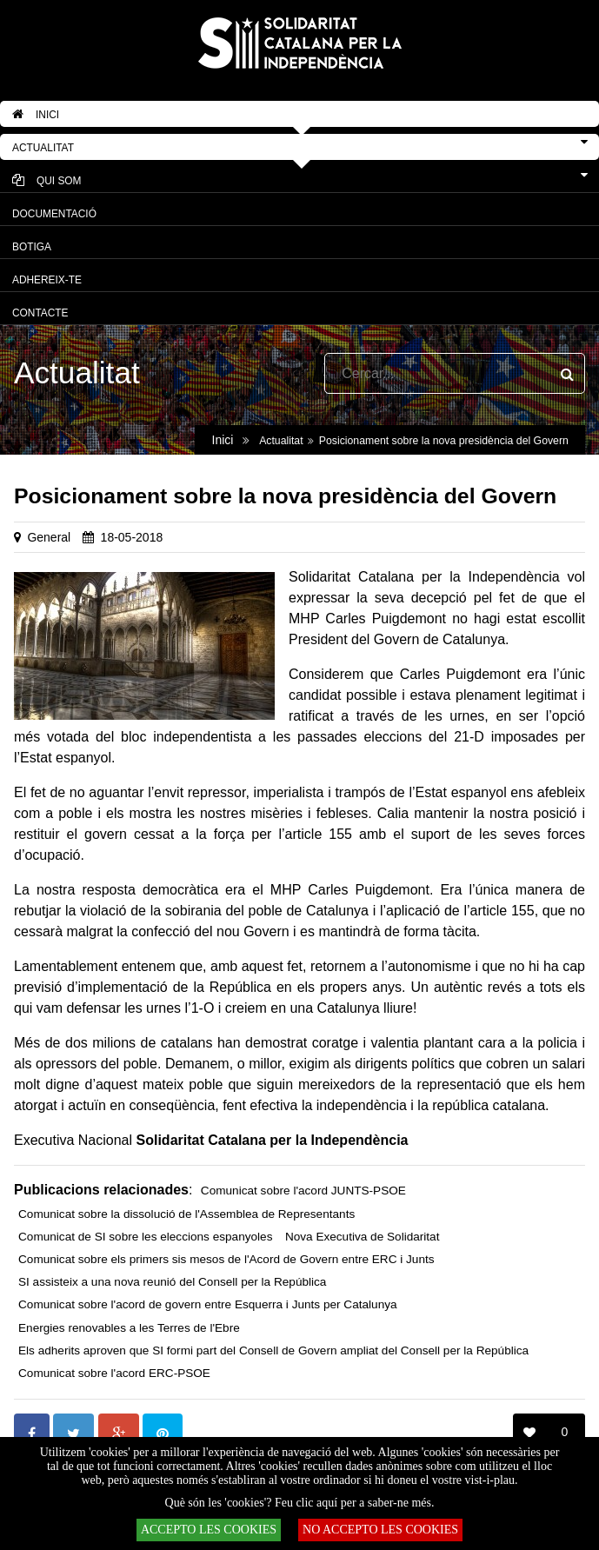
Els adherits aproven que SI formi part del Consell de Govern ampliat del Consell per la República (273, 1350)
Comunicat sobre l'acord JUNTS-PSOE (303, 1190)
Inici (223, 440)
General (48, 537)
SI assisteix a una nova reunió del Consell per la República (172, 1281)
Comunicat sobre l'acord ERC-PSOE (114, 1373)
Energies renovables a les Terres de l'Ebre (129, 1327)
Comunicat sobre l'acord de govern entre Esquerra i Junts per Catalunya (207, 1304)
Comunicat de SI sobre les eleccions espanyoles (145, 1236)
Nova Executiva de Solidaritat (362, 1236)
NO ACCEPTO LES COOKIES (380, 1529)
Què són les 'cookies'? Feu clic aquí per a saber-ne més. (300, 1502)
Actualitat (281, 441)
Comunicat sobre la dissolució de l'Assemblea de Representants (186, 1214)
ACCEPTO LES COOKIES (208, 1529)
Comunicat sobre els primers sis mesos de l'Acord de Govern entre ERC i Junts (226, 1259)
